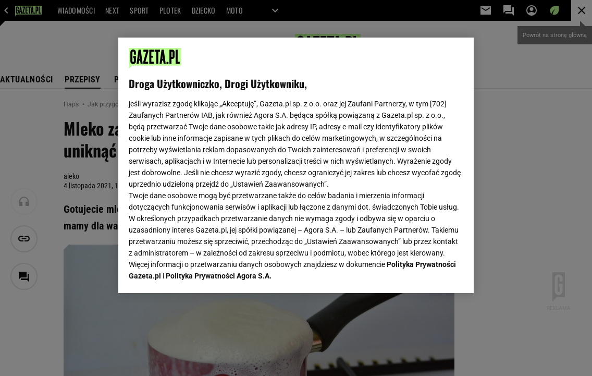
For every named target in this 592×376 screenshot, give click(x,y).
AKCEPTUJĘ (428, 273)
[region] (296, 165)
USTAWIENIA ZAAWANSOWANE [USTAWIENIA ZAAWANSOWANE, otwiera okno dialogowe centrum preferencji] (197, 272)
